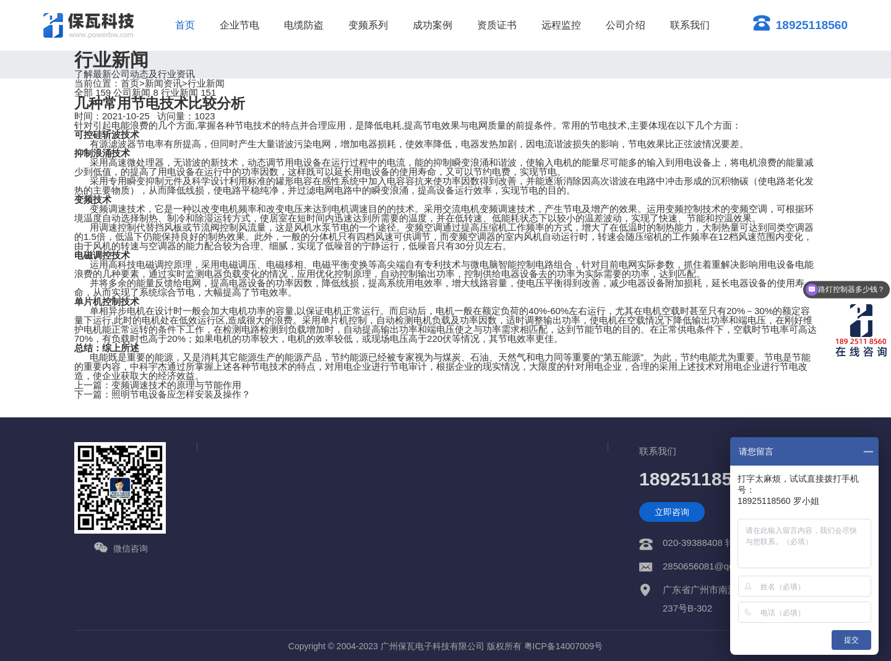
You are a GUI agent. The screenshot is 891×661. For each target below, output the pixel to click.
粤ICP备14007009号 (563, 646)
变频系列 (368, 25)
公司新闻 (135, 92)
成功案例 (432, 25)
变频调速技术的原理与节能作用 (176, 385)
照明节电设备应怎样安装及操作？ (181, 394)
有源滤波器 (113, 144)
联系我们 (690, 25)
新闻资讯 (163, 83)
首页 (185, 25)
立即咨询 (672, 512)
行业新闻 (206, 83)
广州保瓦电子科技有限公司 (432, 646)
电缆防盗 (304, 25)
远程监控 (561, 25)
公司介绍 (625, 25)
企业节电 (239, 25)
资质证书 (497, 25)
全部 (92, 92)
